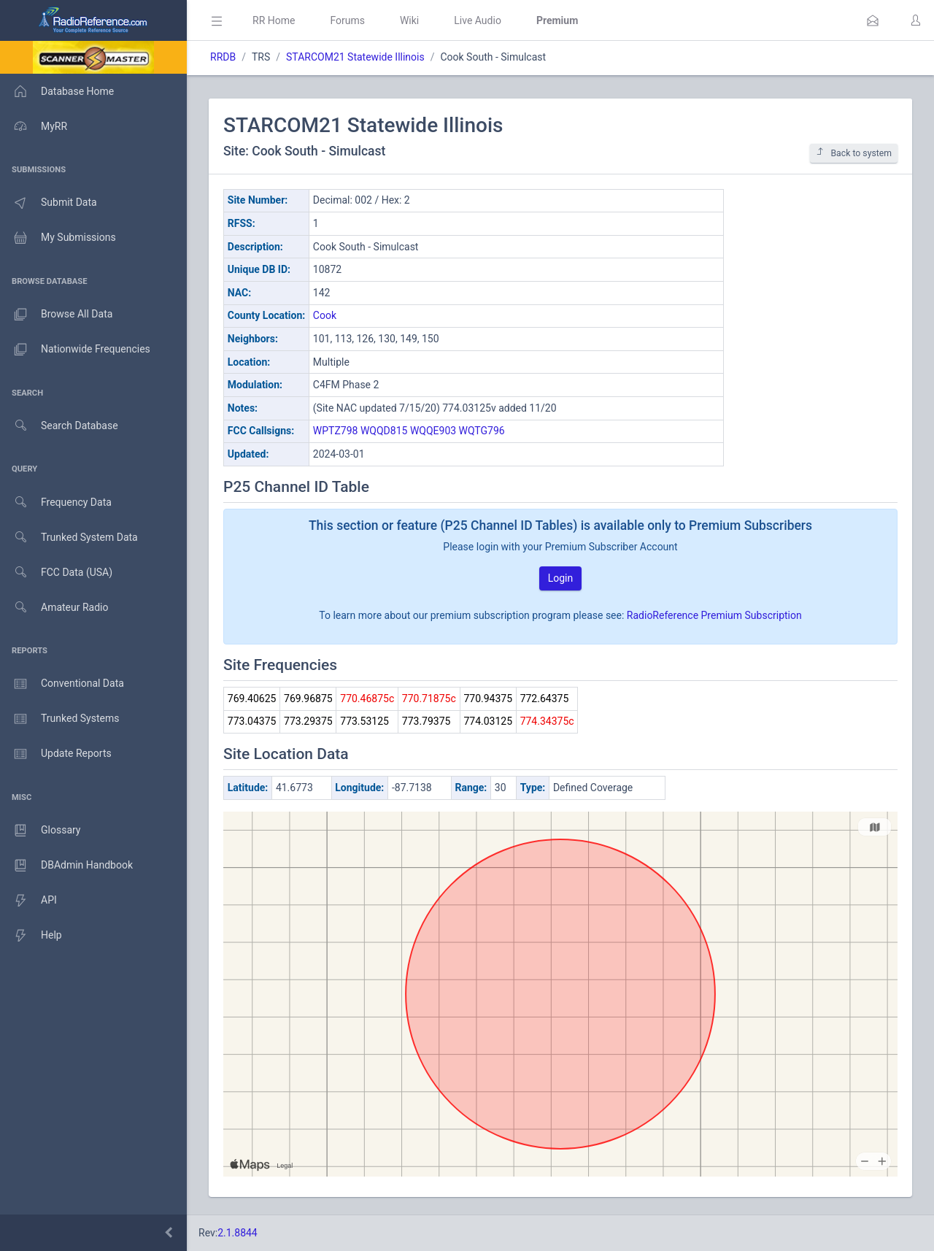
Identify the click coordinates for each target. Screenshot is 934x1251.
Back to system (854, 152)
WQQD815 (383, 430)
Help (31, 935)
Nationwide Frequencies (75, 349)
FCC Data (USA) (56, 572)
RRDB (223, 57)
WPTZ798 (335, 430)
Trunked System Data (69, 537)
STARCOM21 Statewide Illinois (355, 57)
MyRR (33, 126)
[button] (872, 20)
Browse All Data (56, 314)
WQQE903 (433, 430)
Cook (324, 315)
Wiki (409, 20)
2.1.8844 (237, 1233)
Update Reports (56, 754)
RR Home (273, 20)
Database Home (57, 91)
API (28, 900)
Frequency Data (56, 502)
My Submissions (58, 238)
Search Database (59, 426)
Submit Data (48, 202)
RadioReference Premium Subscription (714, 615)
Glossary (40, 830)
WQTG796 (482, 430)
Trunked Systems (59, 718)
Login (561, 578)
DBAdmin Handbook (66, 865)
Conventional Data (62, 683)
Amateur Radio (54, 607)
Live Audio (477, 20)
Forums (347, 20)
